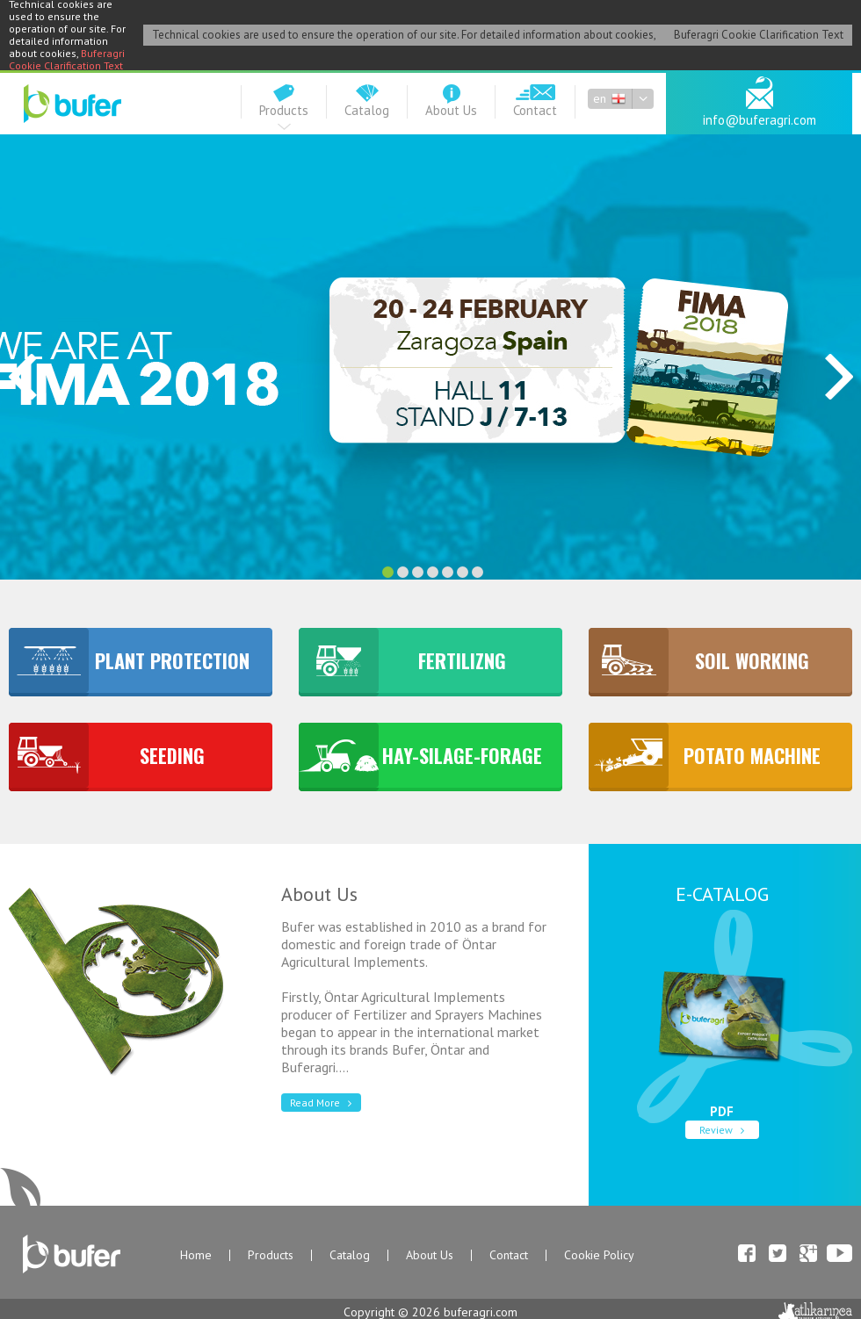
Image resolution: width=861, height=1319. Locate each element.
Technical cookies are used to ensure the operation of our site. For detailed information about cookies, (404, 34)
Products (270, 1255)
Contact (508, 1255)
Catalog (349, 1255)
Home (196, 1255)
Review (724, 1129)
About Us (429, 1255)
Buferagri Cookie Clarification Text (67, 59)
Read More (324, 1102)
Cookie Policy (599, 1255)
